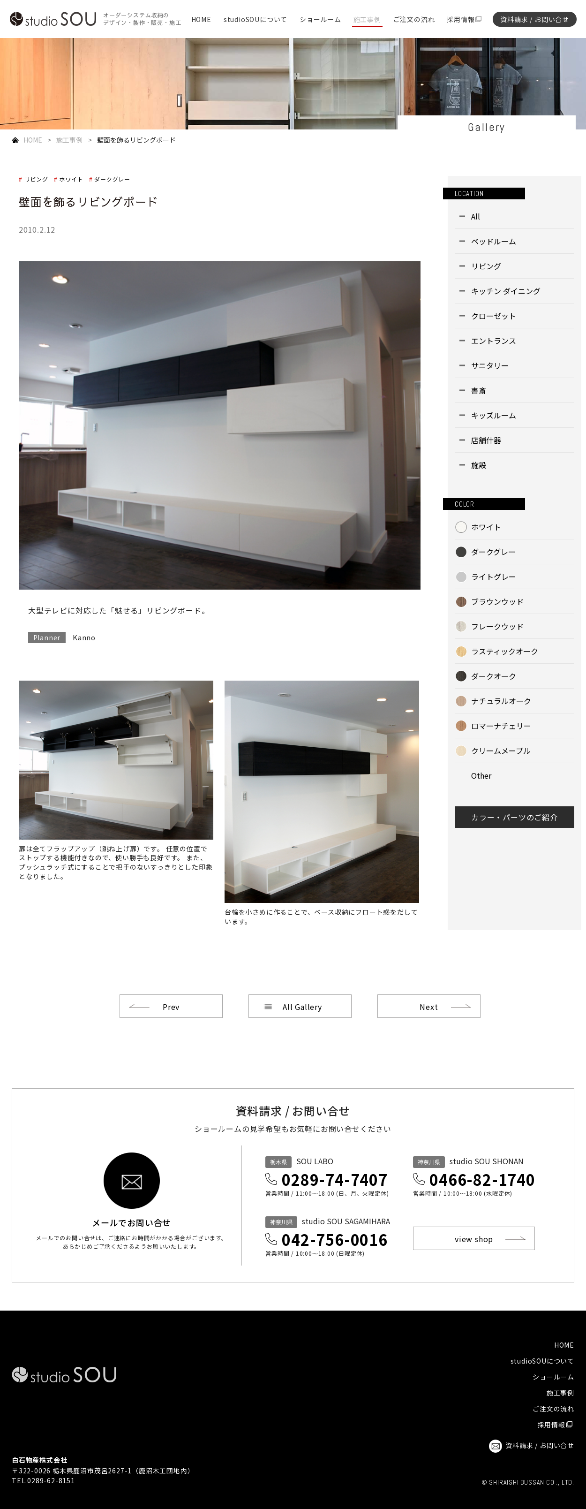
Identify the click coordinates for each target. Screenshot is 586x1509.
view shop (474, 1238)
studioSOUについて (255, 20)
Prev (171, 1006)
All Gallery (302, 1006)
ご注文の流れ (414, 20)
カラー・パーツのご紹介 (514, 817)
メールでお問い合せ (131, 1221)
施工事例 (367, 20)
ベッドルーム (493, 241)
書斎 (478, 390)
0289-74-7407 (335, 1179)
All (475, 216)
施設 (478, 464)
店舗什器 (486, 440)
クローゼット (493, 315)
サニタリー (490, 365)
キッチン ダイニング (506, 290)
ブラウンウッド (497, 601)
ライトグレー (493, 576)
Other (481, 775)
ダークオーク (493, 676)
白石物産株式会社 (39, 1459)
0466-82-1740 (482, 1179)
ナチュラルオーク (501, 700)
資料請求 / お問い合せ (534, 19)
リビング (36, 179)
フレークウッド (497, 626)
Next (429, 1006)
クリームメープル (501, 750)
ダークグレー (112, 179)
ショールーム (320, 20)
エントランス (493, 340)
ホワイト (71, 179)
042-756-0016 (335, 1239)
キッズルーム (493, 415)
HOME (201, 20)
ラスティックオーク (504, 651)
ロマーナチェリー (501, 725)
